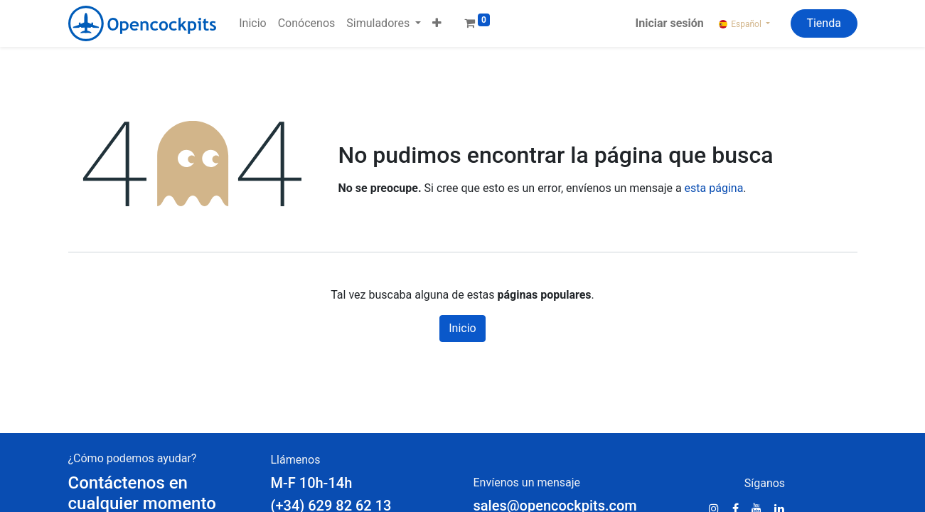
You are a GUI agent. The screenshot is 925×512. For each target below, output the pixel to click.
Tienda (823, 23)
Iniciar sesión (670, 23)
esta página (714, 188)
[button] (437, 23)
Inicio (462, 328)
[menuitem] (252, 23)
